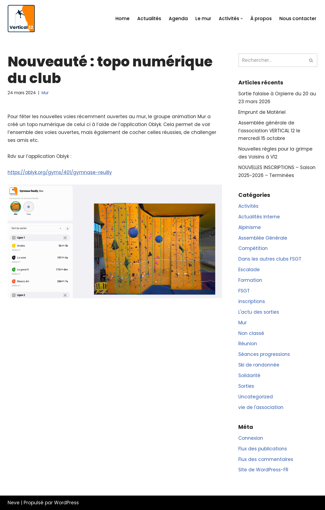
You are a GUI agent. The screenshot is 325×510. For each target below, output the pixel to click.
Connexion (250, 438)
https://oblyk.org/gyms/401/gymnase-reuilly (60, 172)
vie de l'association (260, 407)
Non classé (251, 333)
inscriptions (251, 301)
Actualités (149, 18)
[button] (241, 18)
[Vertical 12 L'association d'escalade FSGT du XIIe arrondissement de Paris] (21, 18)
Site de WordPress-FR (263, 469)
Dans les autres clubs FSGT (269, 259)
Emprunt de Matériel (262, 112)
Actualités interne (259, 216)
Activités (248, 206)
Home (122, 18)
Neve (14, 502)
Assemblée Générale (262, 238)
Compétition (253, 248)
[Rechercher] (271, 60)
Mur (45, 93)
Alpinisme (249, 227)
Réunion (247, 343)
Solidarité (249, 375)
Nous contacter (297, 18)
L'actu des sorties (258, 312)
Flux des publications (262, 448)
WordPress (66, 502)
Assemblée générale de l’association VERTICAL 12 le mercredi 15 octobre (269, 131)
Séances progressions (264, 354)
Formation (250, 280)
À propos (261, 18)
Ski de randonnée (258, 365)
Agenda (178, 18)
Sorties (246, 386)
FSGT (244, 291)
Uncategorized (255, 396)
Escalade (249, 269)
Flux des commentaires (265, 459)
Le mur (203, 18)
